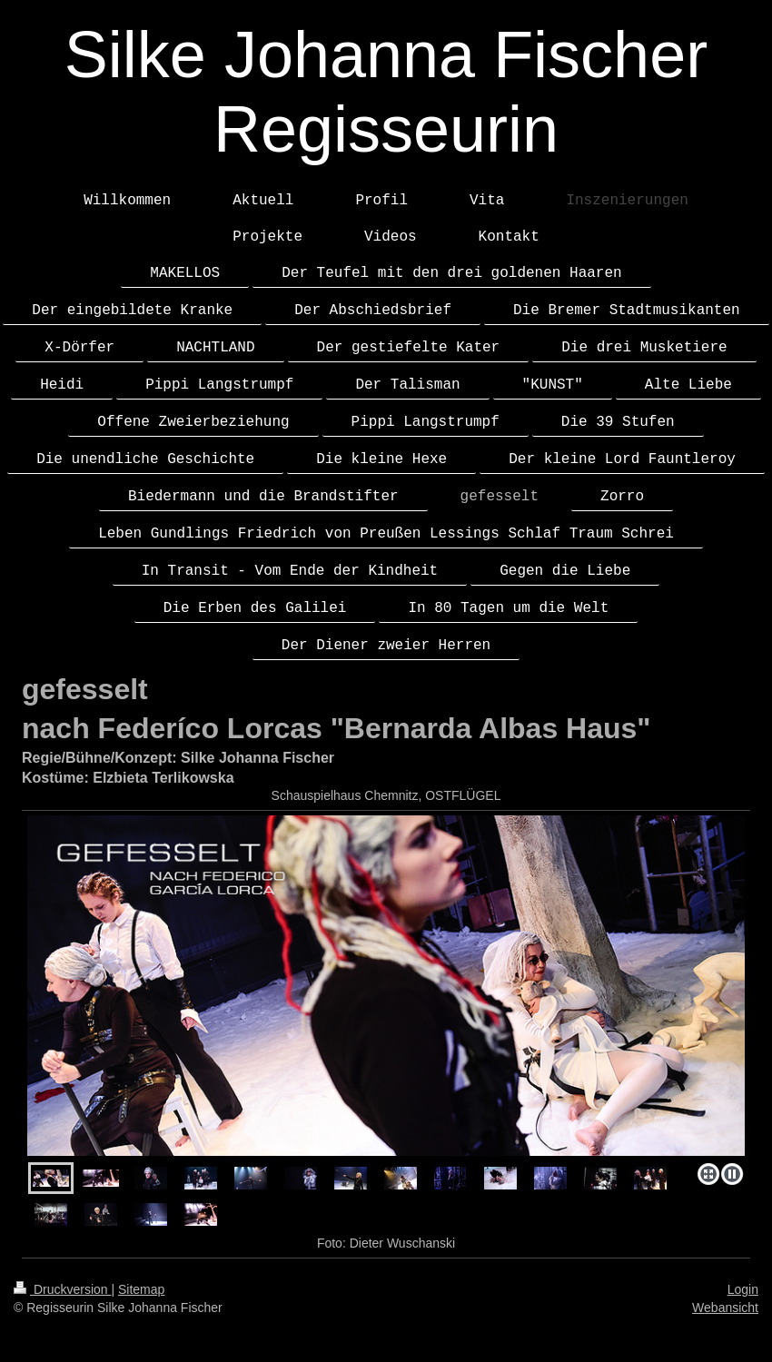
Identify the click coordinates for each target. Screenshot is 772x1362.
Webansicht (725, 1307)
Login (742, 1289)
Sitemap (141, 1289)
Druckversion (62, 1289)
